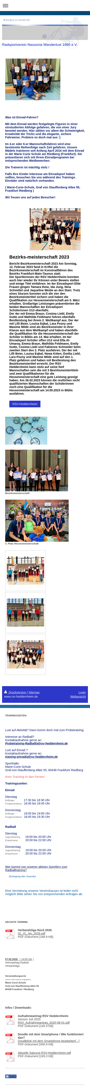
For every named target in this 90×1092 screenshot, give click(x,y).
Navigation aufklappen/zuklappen (45, 5)
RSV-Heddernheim (24, 404)
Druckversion (15, 692)
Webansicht (78, 696)
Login (82, 692)
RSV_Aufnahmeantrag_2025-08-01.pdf (44, 1022)
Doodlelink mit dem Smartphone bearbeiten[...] (48, 1041)
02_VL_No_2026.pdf (31, 933)
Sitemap (34, 692)
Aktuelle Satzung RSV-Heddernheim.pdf (44, 1052)
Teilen (11, 1076)
